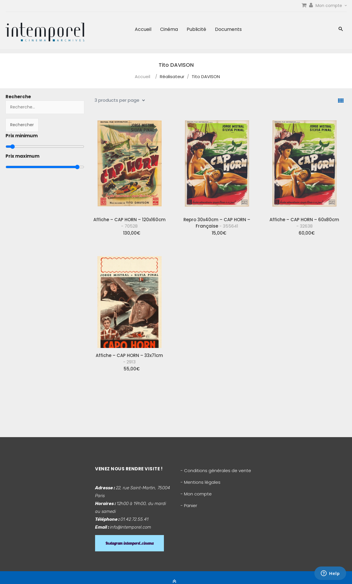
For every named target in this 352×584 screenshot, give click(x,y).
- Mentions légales (200, 482)
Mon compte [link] (331, 5)
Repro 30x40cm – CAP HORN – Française (216, 223)
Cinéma (169, 29)
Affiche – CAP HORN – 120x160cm (129, 223)
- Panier (189, 505)
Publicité (196, 29)
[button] (341, 30)
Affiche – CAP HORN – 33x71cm (129, 358)
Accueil (143, 29)
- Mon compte (196, 494)
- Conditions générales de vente (216, 470)
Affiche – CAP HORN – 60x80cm (304, 223)
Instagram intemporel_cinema (129, 543)
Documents (228, 29)
